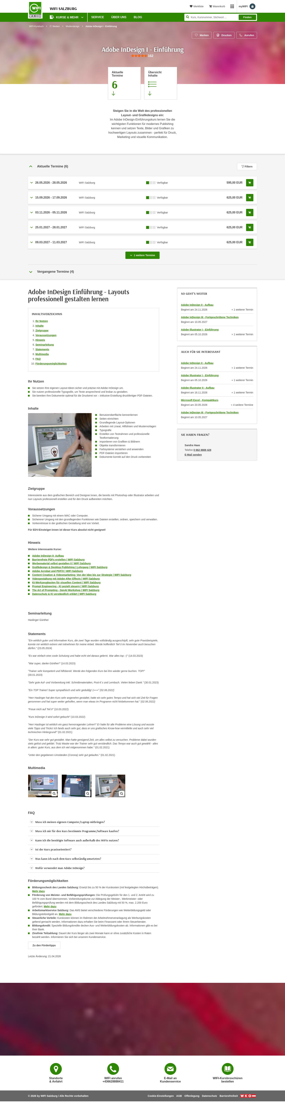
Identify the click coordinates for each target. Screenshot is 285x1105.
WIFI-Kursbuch (36, 26)
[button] (93, 822)
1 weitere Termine (143, 254)
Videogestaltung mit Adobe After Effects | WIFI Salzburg (66, 578)
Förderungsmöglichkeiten (51, 363)
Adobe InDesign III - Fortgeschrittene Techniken (210, 317)
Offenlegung (191, 1095)
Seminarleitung (44, 344)
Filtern (247, 166)
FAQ (38, 358)
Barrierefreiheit (229, 1095)
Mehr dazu (38, 891)
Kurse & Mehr (64, 17)
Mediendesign (72, 26)
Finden (247, 17)
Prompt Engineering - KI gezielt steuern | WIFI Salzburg (65, 586)
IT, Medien (55, 26)
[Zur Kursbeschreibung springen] (160, 83)
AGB (179, 1095)
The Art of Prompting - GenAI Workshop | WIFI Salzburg (65, 590)
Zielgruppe (42, 330)
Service (97, 17)
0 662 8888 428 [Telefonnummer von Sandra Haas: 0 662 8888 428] (202, 450)
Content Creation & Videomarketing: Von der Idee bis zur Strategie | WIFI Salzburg (81, 574)
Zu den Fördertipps (44, 945)
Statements (42, 349)
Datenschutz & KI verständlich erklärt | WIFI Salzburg (64, 593)
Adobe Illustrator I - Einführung (200, 329)
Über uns (119, 17)
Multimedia (42, 354)
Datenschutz (209, 1095)
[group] (142, 56)
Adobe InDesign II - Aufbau (197, 304)
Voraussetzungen (46, 335)
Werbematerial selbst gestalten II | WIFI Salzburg (61, 563)
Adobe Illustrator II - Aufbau (197, 387)
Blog (138, 17)
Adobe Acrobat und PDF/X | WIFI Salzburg (57, 571)
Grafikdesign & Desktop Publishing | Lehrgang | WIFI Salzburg (69, 567)
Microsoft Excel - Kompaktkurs (199, 400)
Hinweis (40, 340)
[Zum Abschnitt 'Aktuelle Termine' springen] (124, 83)
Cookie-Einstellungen (161, 1095)
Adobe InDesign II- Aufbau (48, 555)
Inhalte (39, 325)
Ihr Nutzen (41, 321)
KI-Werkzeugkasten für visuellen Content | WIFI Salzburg (66, 582)
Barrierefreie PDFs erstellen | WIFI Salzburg (58, 559)
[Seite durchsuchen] (220, 17)
